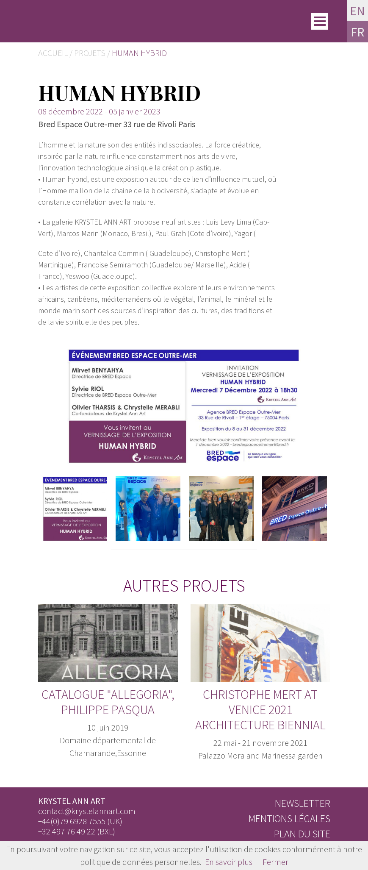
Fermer (275, 861)
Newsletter (302, 803)
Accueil (53, 52)
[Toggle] (319, 21)
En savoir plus (228, 861)
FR (357, 32)
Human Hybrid (139, 52)
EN (357, 11)
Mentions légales (289, 818)
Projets (89, 52)
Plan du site (302, 833)
